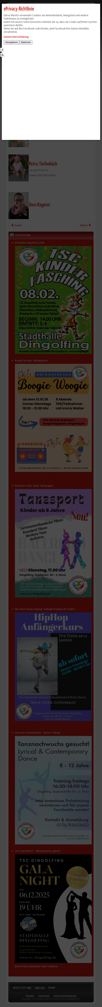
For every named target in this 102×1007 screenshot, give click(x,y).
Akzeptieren (11, 42)
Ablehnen (26, 42)
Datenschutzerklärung (16, 36)
